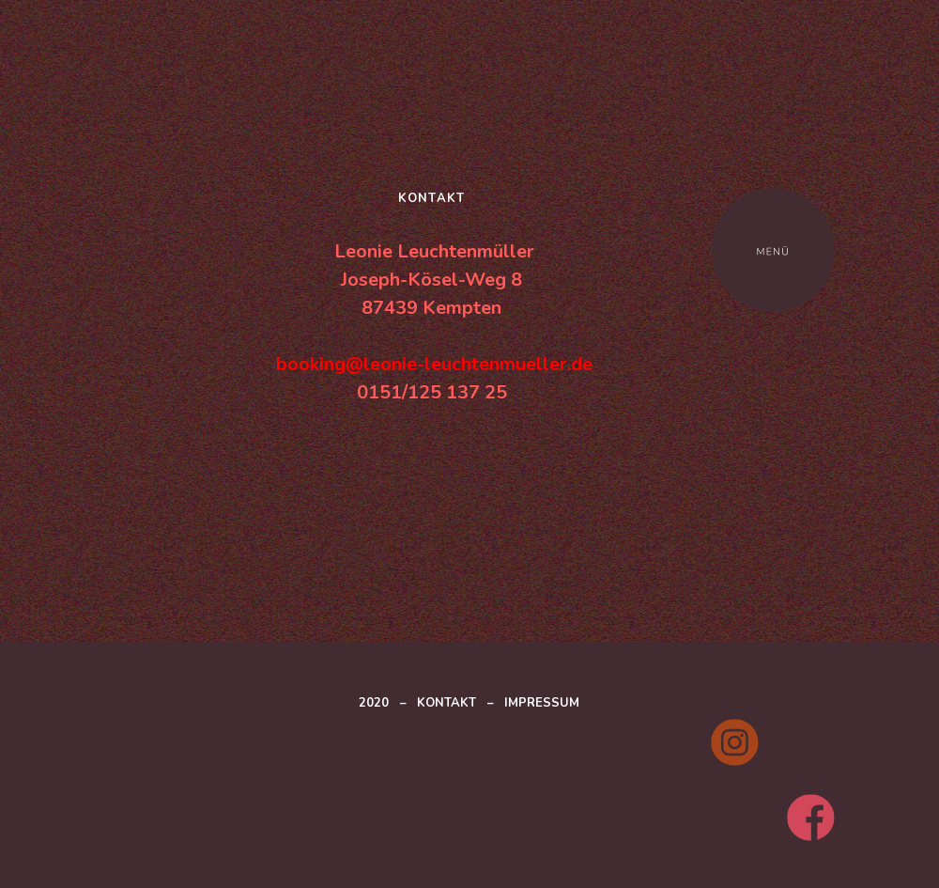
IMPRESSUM (541, 702)
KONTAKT (446, 702)
